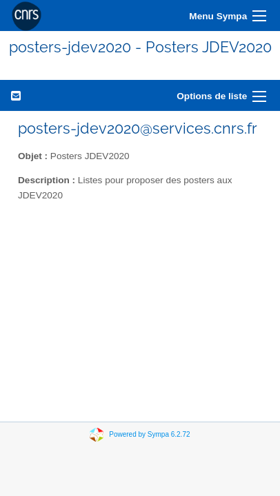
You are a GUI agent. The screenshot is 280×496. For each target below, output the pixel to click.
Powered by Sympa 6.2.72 (149, 434)
